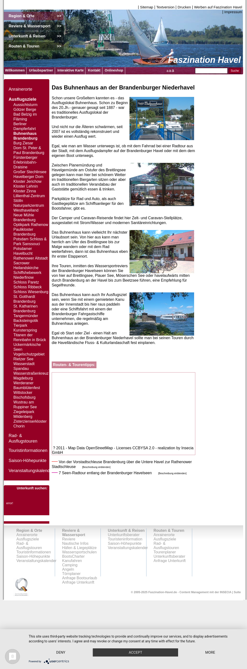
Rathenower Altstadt (30, 258)
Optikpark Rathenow (30, 225)
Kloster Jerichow (27, 181)
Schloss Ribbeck (27, 287)
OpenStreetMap (99, 448)
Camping (70, 565)
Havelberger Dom (28, 177)
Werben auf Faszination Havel (218, 7)
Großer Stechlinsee (29, 172)
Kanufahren (72, 561)
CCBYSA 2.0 (143, 448)
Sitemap (146, 7)
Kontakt (94, 70)
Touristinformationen (28, 450)
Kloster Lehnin (25, 186)
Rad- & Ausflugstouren (29, 545)
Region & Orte (29, 530)
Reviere (68, 539)
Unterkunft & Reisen (126, 530)
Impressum (233, 12)
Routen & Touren (169, 530)
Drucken (184, 7)
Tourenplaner (165, 552)
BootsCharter (73, 556)
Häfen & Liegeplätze (79, 548)
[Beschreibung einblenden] (96, 467)
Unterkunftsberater (124, 535)
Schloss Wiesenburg (30, 292)
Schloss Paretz (26, 282)
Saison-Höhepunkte (27, 460)
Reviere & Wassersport (73, 532)
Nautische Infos (75, 543)
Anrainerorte (20, 89)
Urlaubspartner (41, 70)
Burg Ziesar (23, 143)
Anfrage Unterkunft (170, 561)
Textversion (165, 7)
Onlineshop (114, 70)
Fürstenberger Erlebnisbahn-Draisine (25, 162)
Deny (62, 644)
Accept (139, 644)
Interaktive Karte (70, 70)
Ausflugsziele (22, 99)
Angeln (68, 569)
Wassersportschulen (79, 552)
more (62, 652)
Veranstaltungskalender (31, 470)
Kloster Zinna (24, 191)
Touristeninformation (125, 539)
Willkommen (15, 70)
